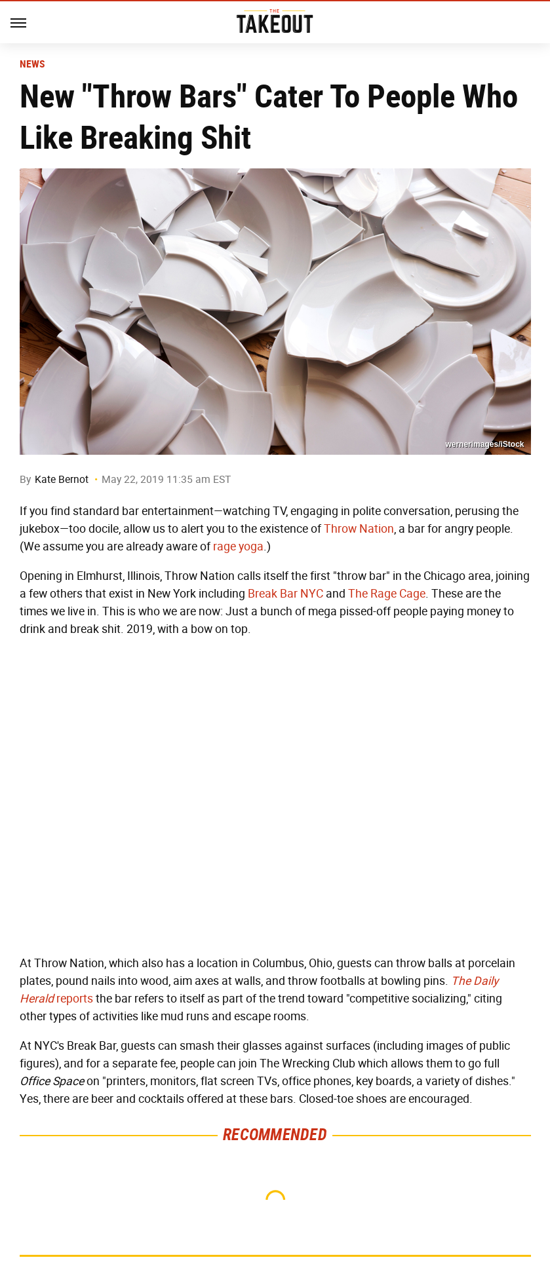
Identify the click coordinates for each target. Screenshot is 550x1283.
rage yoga (238, 546)
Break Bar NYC (285, 593)
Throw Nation (359, 529)
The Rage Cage (386, 593)
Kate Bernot (61, 479)
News (32, 64)
